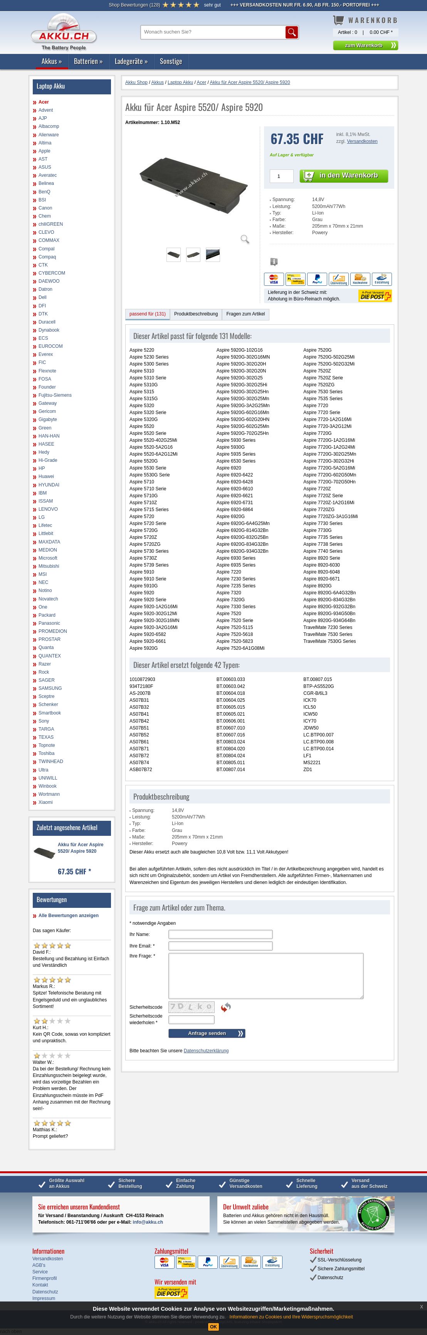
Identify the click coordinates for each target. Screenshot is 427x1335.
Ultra (43, 770)
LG (42, 517)
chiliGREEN (51, 224)
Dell (43, 297)
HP (42, 468)
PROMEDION (53, 631)
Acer (44, 102)
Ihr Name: (139, 934)
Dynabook (49, 330)
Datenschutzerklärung (206, 1050)
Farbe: (279, 219)
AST (43, 159)
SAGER (47, 680)
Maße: (279, 226)
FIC (42, 362)
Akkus (52, 61)
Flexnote (47, 371)
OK (213, 1327)
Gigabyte (48, 419)
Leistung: (281, 206)
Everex (46, 354)
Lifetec (45, 525)
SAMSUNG (50, 688)
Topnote (47, 745)
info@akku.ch (148, 1222)
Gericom (47, 411)
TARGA (46, 729)
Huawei (46, 476)
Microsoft (48, 558)
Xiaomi (46, 802)
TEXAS (46, 737)
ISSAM (46, 501)
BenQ (44, 192)
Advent (46, 110)
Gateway (48, 403)
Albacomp (49, 126)
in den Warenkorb (348, 175)
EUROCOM (51, 346)
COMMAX (49, 240)
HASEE (46, 444)
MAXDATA (49, 542)
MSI (43, 574)
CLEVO (46, 232)
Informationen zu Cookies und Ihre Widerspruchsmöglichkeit (291, 1317)
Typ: (276, 213)
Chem (45, 216)
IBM (43, 493)
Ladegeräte (131, 61)
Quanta (46, 647)
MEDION (48, 550)
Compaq (47, 257)
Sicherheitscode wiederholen (145, 1019)
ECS (43, 338)
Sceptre (46, 696)
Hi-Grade (48, 460)
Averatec (48, 175)
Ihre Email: (142, 946)
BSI (42, 200)
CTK (43, 265)
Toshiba (46, 753)
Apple (44, 151)
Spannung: (283, 199)
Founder (47, 387)
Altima (45, 143)
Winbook (48, 786)
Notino (45, 590)
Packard (47, 615)
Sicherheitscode (145, 1007)
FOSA (45, 379)
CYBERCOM (52, 273)
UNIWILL (48, 778)
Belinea (46, 183)
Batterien (88, 61)
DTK (43, 314)
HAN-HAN (49, 436)
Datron (45, 289)
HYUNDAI (49, 485)
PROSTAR (50, 639)
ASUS (45, 167)
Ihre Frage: (142, 956)
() (134, 5)
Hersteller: (283, 232)
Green (45, 428)
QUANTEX (50, 656)
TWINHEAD (51, 761)
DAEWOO (49, 281)
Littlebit (46, 533)
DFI (42, 306)
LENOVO (48, 509)
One (43, 607)
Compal (46, 249)
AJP (43, 118)
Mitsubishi (49, 566)
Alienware (49, 135)
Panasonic (49, 623)
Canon (45, 208)
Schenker (48, 704)
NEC (43, 582)
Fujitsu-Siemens (55, 395)
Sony (44, 721)
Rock (44, 672)
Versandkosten (362, 141)
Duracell (47, 322)
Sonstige (171, 61)
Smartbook (50, 713)
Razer (45, 664)
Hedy (44, 452)
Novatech (48, 599)
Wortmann (49, 794)
